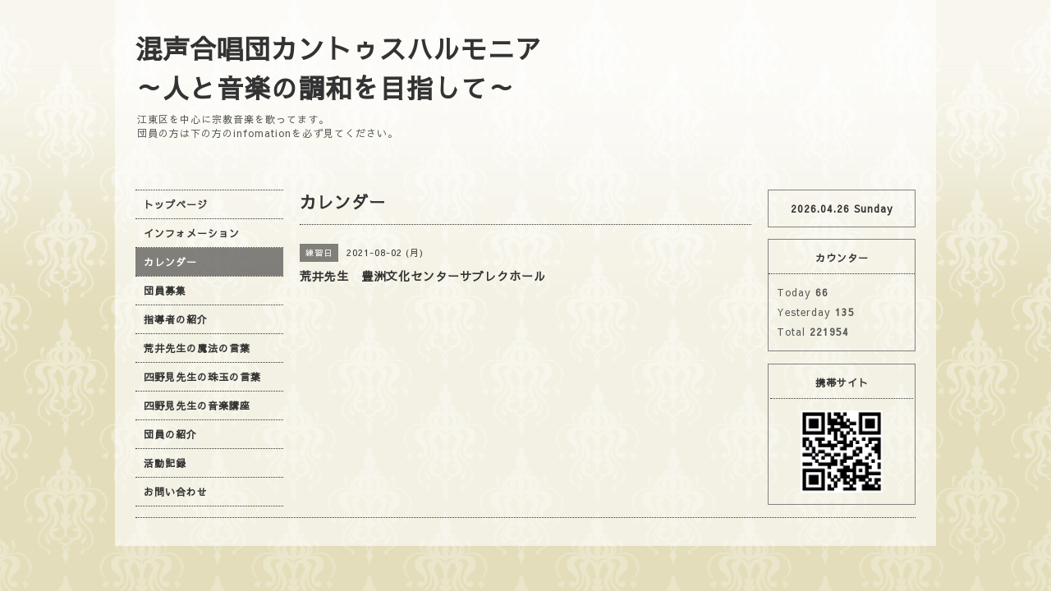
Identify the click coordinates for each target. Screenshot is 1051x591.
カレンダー (170, 261)
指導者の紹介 (176, 319)
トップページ (176, 204)
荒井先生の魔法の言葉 (197, 348)
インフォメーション (192, 233)
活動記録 (165, 463)
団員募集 (165, 290)
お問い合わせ (176, 491)
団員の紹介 (170, 434)
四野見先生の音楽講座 (197, 405)
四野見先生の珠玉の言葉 (202, 376)
